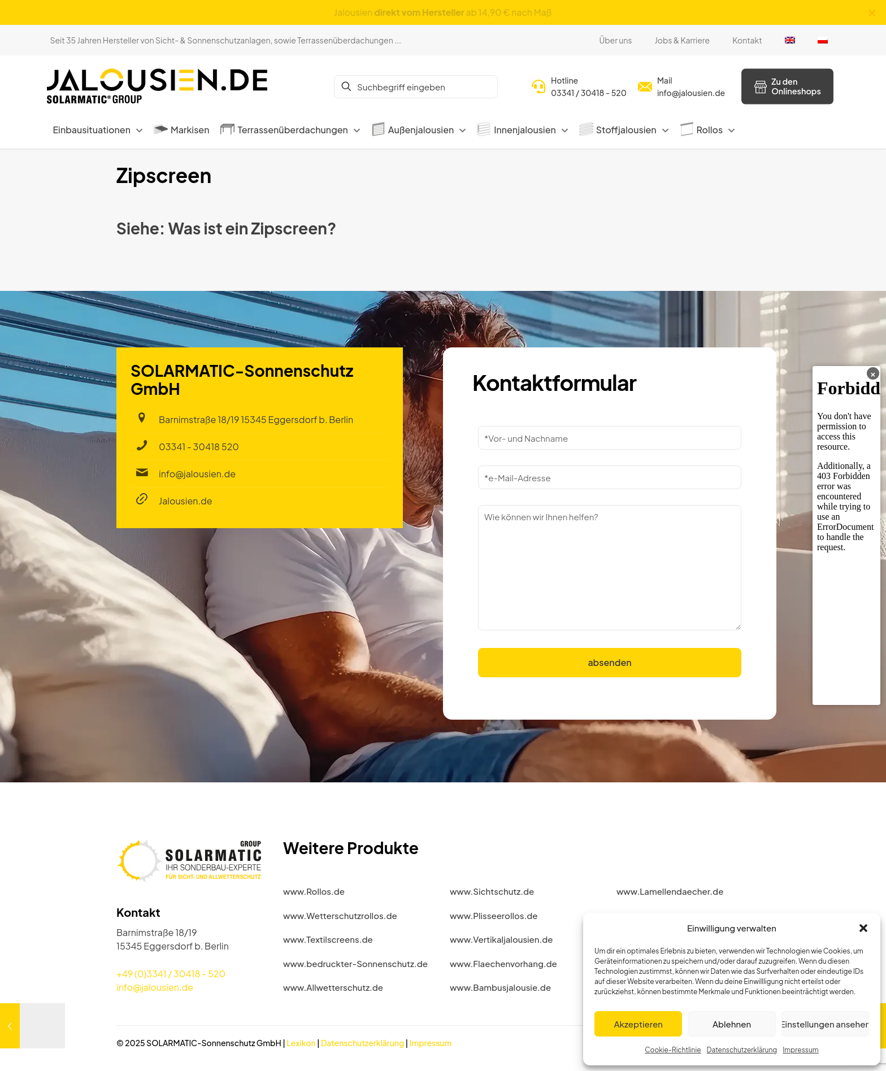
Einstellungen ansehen (825, 1023)
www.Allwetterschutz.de (333, 987)
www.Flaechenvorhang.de (503, 963)
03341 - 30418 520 (199, 446)
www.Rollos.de (314, 891)
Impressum (800, 1050)
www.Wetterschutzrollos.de (340, 915)
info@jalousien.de (197, 474)
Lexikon (300, 1043)
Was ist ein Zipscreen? (252, 228)
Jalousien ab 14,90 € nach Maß (443, 12)
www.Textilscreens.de (328, 939)
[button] (863, 928)
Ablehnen (732, 1023)
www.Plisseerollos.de (494, 915)
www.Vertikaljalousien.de (501, 939)
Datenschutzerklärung (742, 1050)
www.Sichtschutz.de (492, 891)
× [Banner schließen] (873, 373)
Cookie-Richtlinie (673, 1050)
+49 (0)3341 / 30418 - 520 (170, 973)
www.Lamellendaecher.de (669, 891)
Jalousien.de (185, 501)
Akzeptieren (638, 1023)
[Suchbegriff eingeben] (416, 86)
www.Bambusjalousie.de (500, 987)
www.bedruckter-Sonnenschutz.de (355, 963)
